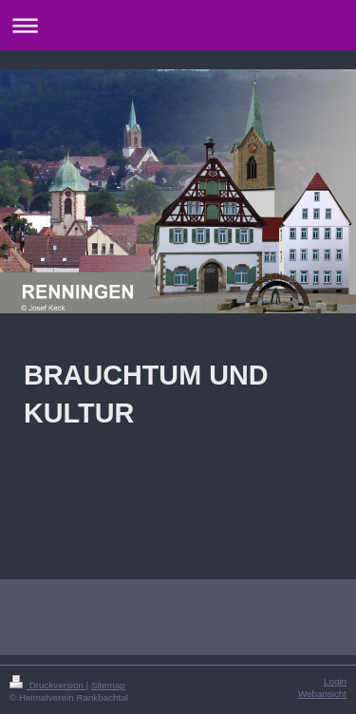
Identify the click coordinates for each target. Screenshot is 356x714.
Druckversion (47, 685)
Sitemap (108, 685)
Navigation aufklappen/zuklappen (178, 25)
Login (335, 681)
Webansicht (322, 693)
